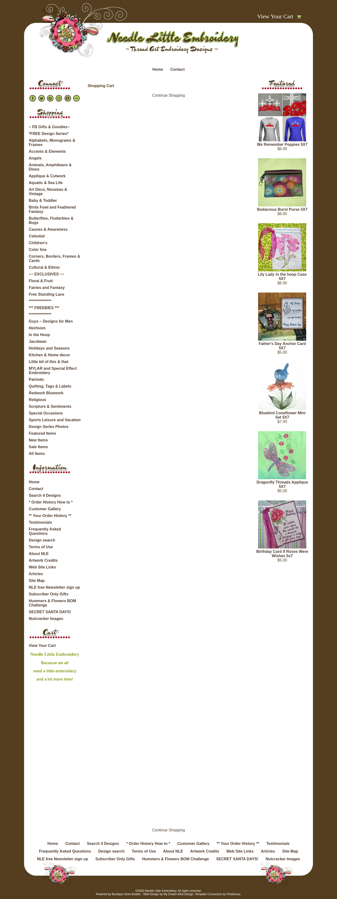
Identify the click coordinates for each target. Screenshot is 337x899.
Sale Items (38, 447)
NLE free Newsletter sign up (54, 587)
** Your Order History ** (50, 516)
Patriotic (36, 379)
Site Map (37, 581)
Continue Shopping (168, 95)
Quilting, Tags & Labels (50, 386)
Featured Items (42, 433)
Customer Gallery (45, 509)
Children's (38, 243)
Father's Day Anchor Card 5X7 (282, 346)
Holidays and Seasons (49, 348)
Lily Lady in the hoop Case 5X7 (282, 276)
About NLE (39, 554)
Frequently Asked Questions (45, 531)
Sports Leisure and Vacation (55, 420)
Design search (42, 540)
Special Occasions (46, 413)
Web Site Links (42, 567)
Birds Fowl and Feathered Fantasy (52, 209)
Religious (37, 400)
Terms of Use (41, 547)
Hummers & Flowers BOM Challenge (52, 603)
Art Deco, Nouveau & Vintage (48, 191)
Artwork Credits (43, 560)
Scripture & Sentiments (50, 406)
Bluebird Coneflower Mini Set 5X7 (282, 415)
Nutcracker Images (46, 619)
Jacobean (38, 341)
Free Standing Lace (47, 294)
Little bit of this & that (48, 362)
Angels (35, 158)
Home (157, 69)
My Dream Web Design (178, 894)
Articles (36, 574)
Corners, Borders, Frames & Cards (54, 258)
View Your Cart (275, 16)
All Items (37, 454)
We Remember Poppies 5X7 (282, 144)
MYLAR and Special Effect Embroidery (53, 370)
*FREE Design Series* (49, 134)
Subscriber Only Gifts (48, 594)
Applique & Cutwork (47, 176)
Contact (177, 69)
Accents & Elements (47, 151)
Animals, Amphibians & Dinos (50, 167)
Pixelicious (233, 894)
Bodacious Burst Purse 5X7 (282, 209)
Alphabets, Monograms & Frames (52, 142)
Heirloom (37, 328)
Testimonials (40, 522)
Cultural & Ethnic (44, 267)
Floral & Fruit (41, 281)
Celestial (37, 236)
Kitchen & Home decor (49, 355)
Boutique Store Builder (126, 894)
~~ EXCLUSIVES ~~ (47, 274)
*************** (40, 301)
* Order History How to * (51, 502)
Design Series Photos (49, 427)
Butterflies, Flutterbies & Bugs (51, 220)
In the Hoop (39, 335)
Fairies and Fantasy (47, 288)
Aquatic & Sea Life (46, 183)
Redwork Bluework (46, 393)
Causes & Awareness (48, 229)
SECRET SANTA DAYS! (50, 612)
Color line (38, 250)
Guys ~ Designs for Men (51, 321)
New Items (38, 440)
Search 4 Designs (45, 495)
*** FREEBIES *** (44, 308)
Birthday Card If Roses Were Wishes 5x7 (282, 553)
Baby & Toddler (43, 200)
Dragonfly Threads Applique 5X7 (282, 484)
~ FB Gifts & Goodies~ (49, 127)
